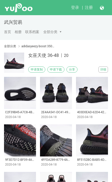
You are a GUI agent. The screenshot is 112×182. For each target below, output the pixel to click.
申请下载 (56, 69)
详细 (103, 69)
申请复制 (37, 69)
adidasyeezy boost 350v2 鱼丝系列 (37, 46)
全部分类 (50, 32)
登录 (75, 7)
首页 (7, 32)
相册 (18, 32)
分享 (72, 69)
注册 (89, 7)
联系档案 (32, 32)
